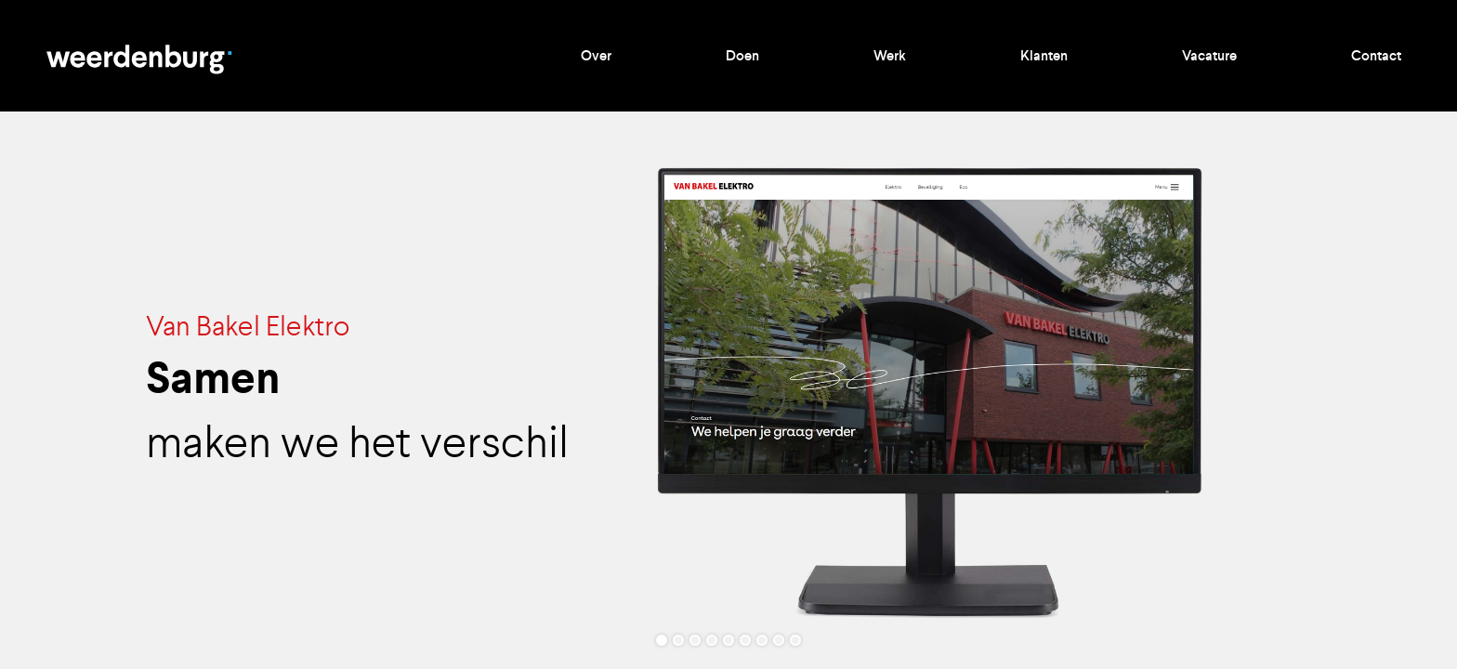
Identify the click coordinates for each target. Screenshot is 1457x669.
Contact (1376, 55)
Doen (742, 55)
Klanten (1044, 55)
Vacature (1209, 55)
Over (596, 55)
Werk (889, 55)
